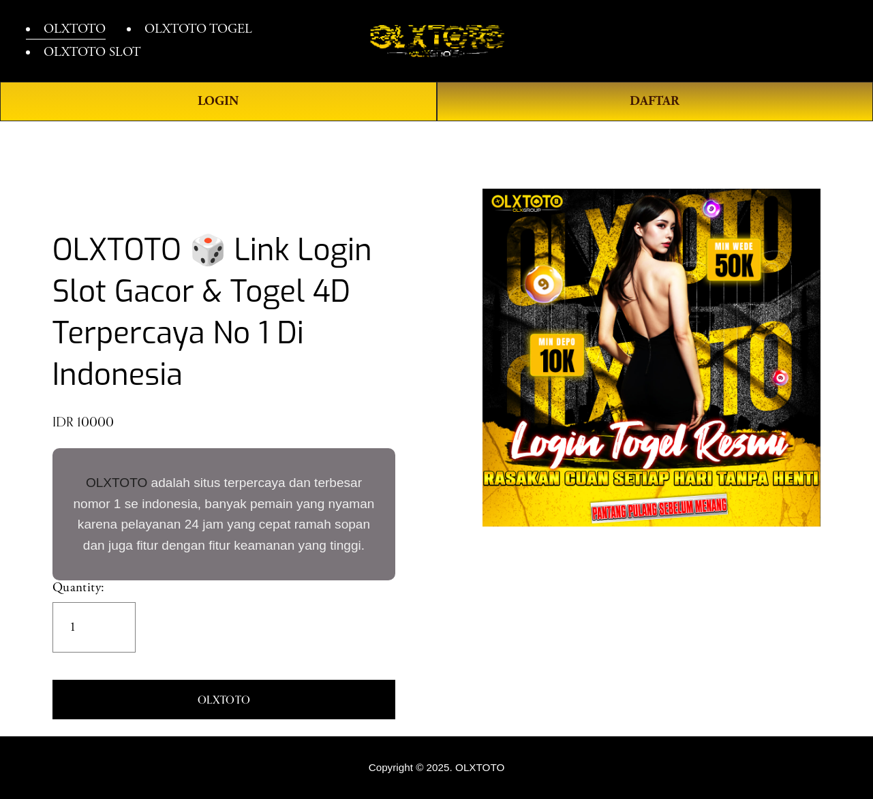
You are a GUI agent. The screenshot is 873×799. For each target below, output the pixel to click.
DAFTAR (654, 101)
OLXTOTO (116, 482)
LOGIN (218, 101)
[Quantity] (94, 627)
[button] (223, 699)
